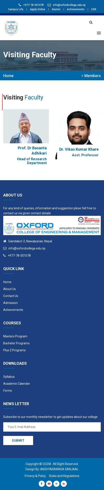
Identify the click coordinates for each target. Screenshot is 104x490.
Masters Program (15, 336)
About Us (9, 289)
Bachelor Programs (16, 343)
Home (8, 76)
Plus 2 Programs (14, 350)
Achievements (76, 9)
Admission (10, 303)
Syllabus (9, 376)
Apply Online (37, 9)
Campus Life (15, 9)
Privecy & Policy (35, 476)
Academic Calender (16, 383)
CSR (93, 9)
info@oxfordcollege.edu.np (69, 5)
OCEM (47, 464)
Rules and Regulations (64, 476)
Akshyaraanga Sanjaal (59, 469)
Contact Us (10, 296)
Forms (7, 390)
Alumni (56, 9)
